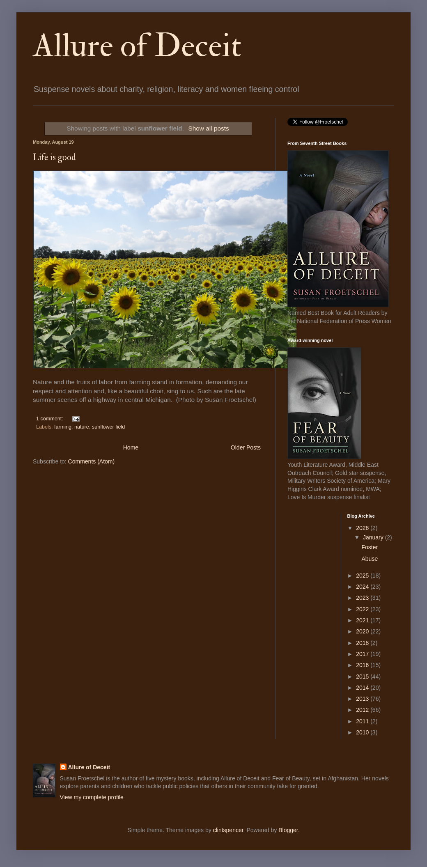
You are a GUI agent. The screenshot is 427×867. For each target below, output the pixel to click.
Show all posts (208, 128)
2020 (363, 631)
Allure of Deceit (137, 46)
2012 (363, 709)
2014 (363, 687)
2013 (363, 698)
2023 (363, 597)
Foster (369, 547)
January (374, 537)
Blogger (288, 830)
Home (130, 447)
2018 (363, 643)
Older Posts (246, 447)
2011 (363, 721)
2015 (363, 676)
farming (62, 427)
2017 (363, 654)
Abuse (369, 558)
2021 (363, 620)
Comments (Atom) (91, 461)
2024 (363, 586)
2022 (363, 609)
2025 (363, 575)
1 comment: (50, 419)
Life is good (54, 157)
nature (81, 427)
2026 (363, 528)
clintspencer (228, 830)
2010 (363, 732)
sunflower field (108, 427)
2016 (363, 665)
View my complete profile (92, 797)
